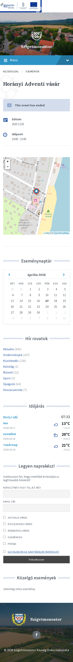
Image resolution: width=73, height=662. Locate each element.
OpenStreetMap (61, 233)
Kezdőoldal (11, 71)
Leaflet (46, 233)
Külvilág (8, 366)
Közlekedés (10, 361)
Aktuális (8, 349)
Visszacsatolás (13, 390)
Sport (7, 378)
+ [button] (8, 161)
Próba (10, 544)
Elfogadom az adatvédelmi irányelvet (33, 552)
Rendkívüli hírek (16, 530)
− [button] (8, 167)
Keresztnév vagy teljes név (22, 487)
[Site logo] (36, 40)
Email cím (9, 501)
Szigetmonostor (36, 46)
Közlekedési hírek (18, 524)
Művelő (8, 372)
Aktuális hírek (15, 517)
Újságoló (9, 384)
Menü (36, 60)
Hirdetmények (12, 355)
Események (33, 71)
